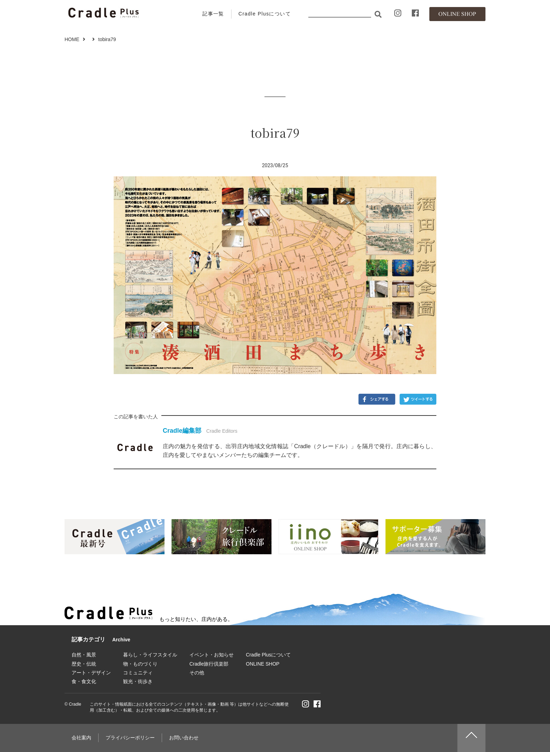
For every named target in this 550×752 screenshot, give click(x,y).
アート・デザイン (91, 672)
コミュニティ (138, 672)
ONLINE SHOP (263, 664)
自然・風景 (84, 655)
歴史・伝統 (84, 664)
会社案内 (81, 737)
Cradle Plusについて (265, 14)
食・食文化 (84, 681)
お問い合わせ (184, 737)
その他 (196, 672)
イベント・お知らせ (211, 655)
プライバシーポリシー (130, 737)
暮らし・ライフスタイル (150, 655)
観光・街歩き (138, 681)
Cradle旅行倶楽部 (208, 664)
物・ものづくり (140, 664)
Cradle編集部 (182, 430)
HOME (72, 39)
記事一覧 (213, 14)
